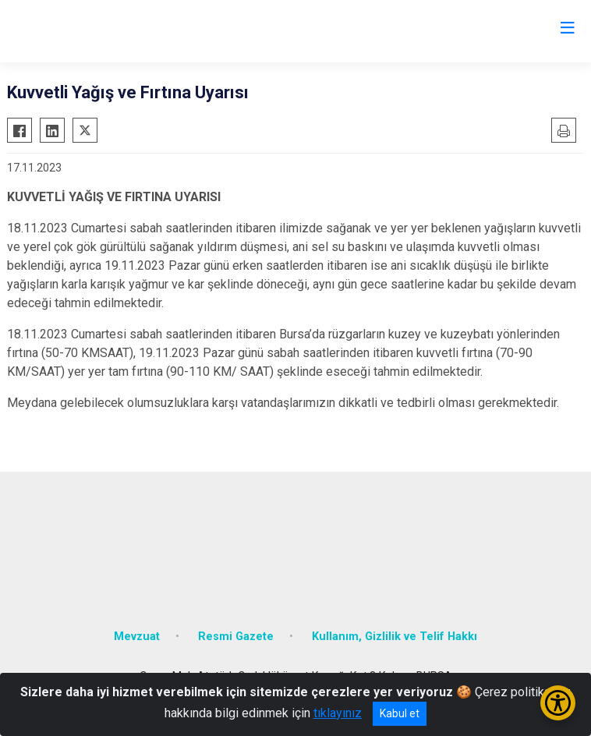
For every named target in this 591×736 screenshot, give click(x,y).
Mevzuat (137, 636)
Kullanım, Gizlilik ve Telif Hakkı (394, 636)
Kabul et (399, 713)
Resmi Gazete (236, 636)
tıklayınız (337, 713)
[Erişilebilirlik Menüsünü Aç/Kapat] (557, 702)
